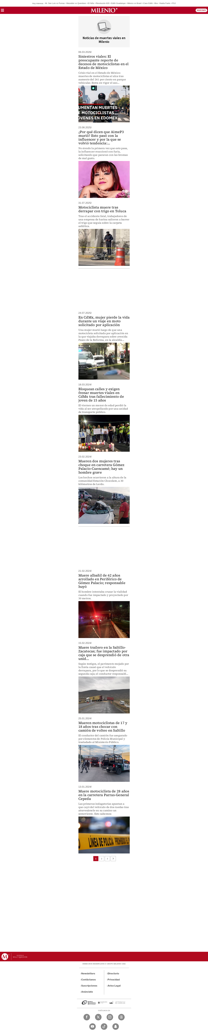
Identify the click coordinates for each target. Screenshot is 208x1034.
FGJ (174, 3)
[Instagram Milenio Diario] (110, 1017)
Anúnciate (87, 991)
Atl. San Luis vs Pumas (55, 3)
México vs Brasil (134, 3)
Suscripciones (89, 985)
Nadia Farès (165, 3)
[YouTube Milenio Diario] (92, 1026)
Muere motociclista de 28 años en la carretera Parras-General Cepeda (103, 795)
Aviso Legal (114, 985)
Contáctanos (88, 979)
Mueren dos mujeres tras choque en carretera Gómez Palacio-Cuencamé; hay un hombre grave (101, 467)
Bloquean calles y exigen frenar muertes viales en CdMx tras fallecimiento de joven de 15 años (101, 395)
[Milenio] (104, 10)
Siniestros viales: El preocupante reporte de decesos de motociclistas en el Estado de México (103, 62)
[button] (2, 11)
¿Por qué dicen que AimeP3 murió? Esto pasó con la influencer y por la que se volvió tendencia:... (101, 137)
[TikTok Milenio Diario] (104, 1026)
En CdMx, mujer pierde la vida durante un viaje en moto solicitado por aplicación (104, 321)
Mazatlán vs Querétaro (76, 3)
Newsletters (88, 973)
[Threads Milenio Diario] (121, 1017)
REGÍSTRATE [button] (201, 10)
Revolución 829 (102, 3)
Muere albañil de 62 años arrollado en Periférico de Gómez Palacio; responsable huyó (101, 581)
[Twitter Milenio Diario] (98, 1017)
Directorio (113, 973)
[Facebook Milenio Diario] (86, 1017)
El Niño (91, 3)
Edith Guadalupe (118, 3)
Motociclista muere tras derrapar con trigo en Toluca (102, 209)
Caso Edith (148, 3)
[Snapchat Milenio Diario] (115, 1026)
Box (156, 3)
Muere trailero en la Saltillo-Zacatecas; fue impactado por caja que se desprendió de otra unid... (103, 653)
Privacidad (114, 979)
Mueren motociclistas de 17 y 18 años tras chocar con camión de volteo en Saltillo (102, 726)
